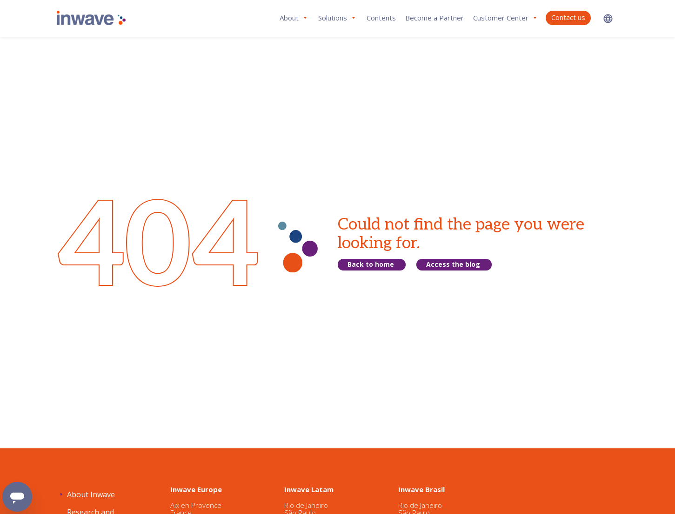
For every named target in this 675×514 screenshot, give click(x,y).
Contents (381, 17)
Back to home (371, 264)
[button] (608, 18)
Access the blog (453, 264)
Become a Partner (434, 17)
